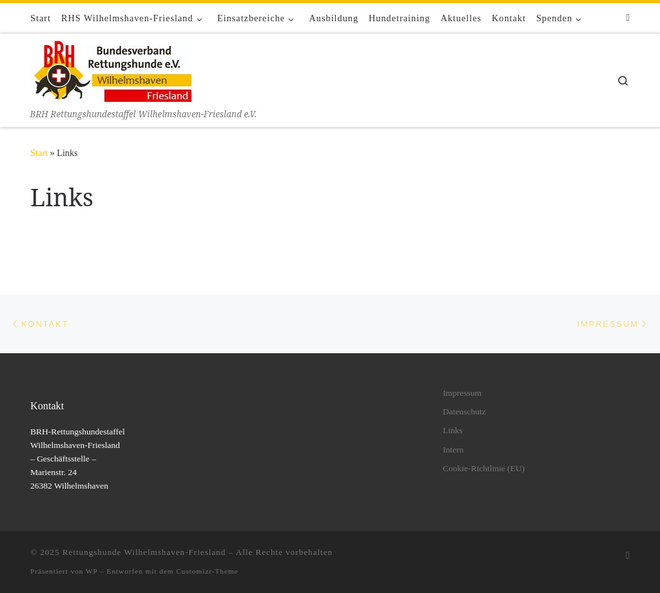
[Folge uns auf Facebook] (628, 17)
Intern (453, 449)
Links (453, 430)
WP (91, 571)
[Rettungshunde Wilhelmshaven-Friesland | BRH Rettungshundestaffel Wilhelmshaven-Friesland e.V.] (110, 70)
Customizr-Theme (207, 571)
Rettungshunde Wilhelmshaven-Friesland (144, 552)
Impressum (462, 393)
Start (39, 153)
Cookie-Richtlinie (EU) (484, 468)
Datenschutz (464, 411)
